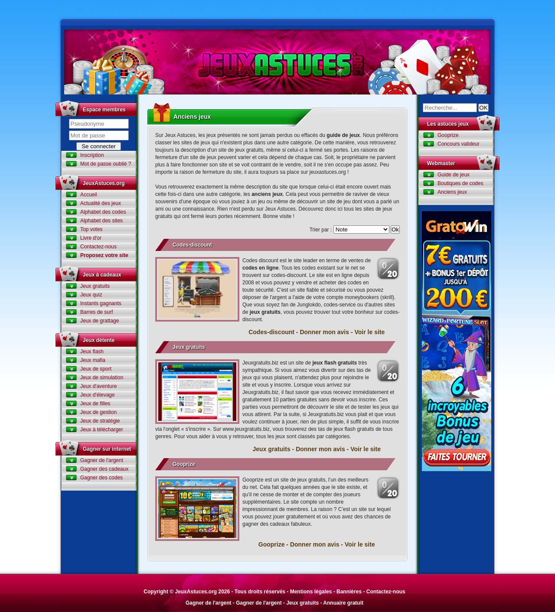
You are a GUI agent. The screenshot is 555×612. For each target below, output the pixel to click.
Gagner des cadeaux (104, 469)
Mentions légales (311, 592)
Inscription (92, 155)
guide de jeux (343, 135)
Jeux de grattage (99, 321)
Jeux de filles (95, 403)
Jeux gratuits (95, 286)
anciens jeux (267, 194)
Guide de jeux (453, 175)
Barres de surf (96, 312)
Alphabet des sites (101, 221)
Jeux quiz (91, 295)
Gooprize (184, 464)
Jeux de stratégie (100, 421)
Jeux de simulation (101, 377)
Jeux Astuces (277, 61)
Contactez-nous (98, 247)
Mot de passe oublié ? (105, 164)
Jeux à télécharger (101, 429)
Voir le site (369, 332)
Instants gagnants (100, 303)
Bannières (349, 592)
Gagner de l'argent (101, 460)
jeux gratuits (265, 312)
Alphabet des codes (103, 212)
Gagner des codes (101, 478)
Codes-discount (192, 245)
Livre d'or (90, 238)
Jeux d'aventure (98, 386)
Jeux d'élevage (97, 395)
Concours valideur (458, 144)
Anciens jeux (452, 192)
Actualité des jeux (100, 203)
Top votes (91, 229)
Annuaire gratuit (343, 603)
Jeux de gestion (98, 412)
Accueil (88, 195)
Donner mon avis (324, 332)
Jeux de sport (95, 369)
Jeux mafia (92, 360)
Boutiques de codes (460, 183)
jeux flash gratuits (334, 363)
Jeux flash (92, 351)
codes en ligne (260, 268)
